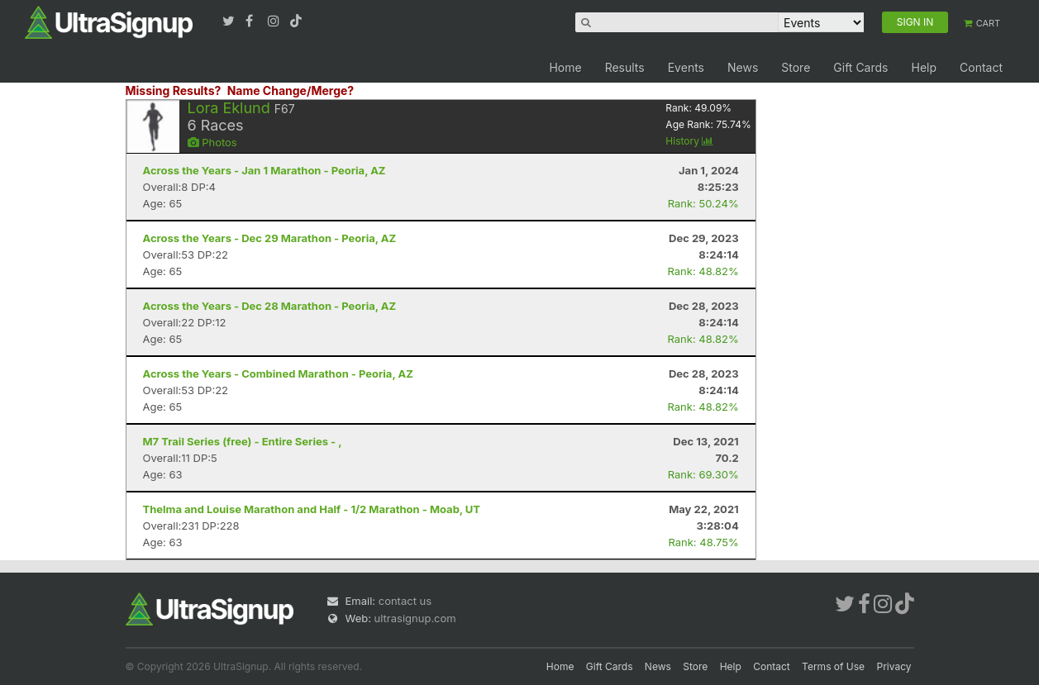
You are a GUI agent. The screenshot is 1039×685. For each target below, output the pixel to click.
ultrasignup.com (415, 618)
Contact (981, 67)
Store (795, 67)
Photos (212, 142)
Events (686, 67)
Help (924, 67)
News (742, 67)
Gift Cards (860, 67)
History (689, 141)
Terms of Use (833, 666)
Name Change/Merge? (291, 90)
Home (565, 67)
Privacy (894, 666)
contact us (405, 600)
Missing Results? (174, 90)
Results (625, 67)
